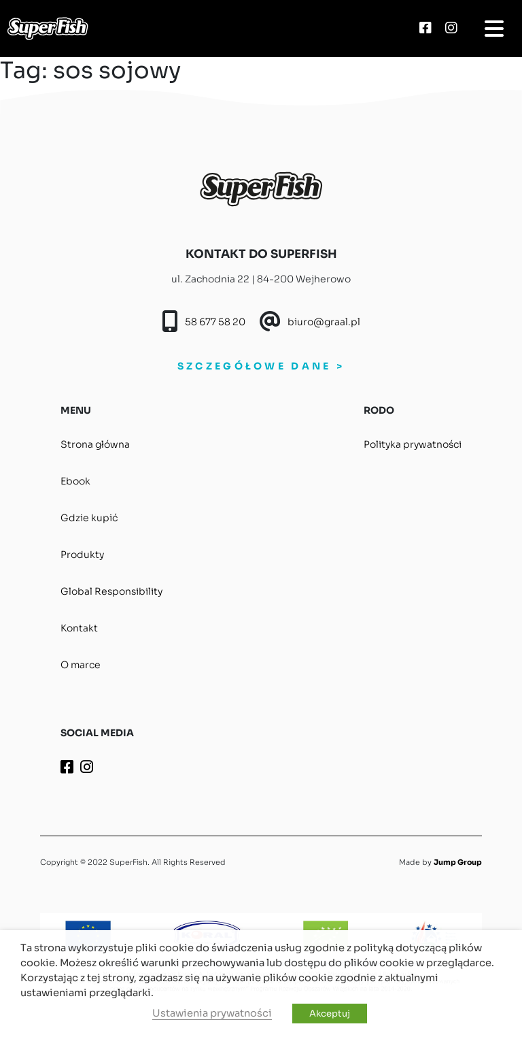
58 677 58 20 (215, 322)
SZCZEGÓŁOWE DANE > (261, 366)
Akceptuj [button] (329, 1013)
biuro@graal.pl (324, 322)
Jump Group (458, 862)
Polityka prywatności (413, 444)
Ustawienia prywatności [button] (212, 1013)
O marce (80, 665)
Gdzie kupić (89, 518)
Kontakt (79, 628)
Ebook (75, 481)
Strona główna (95, 444)
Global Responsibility (111, 591)
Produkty (82, 554)
